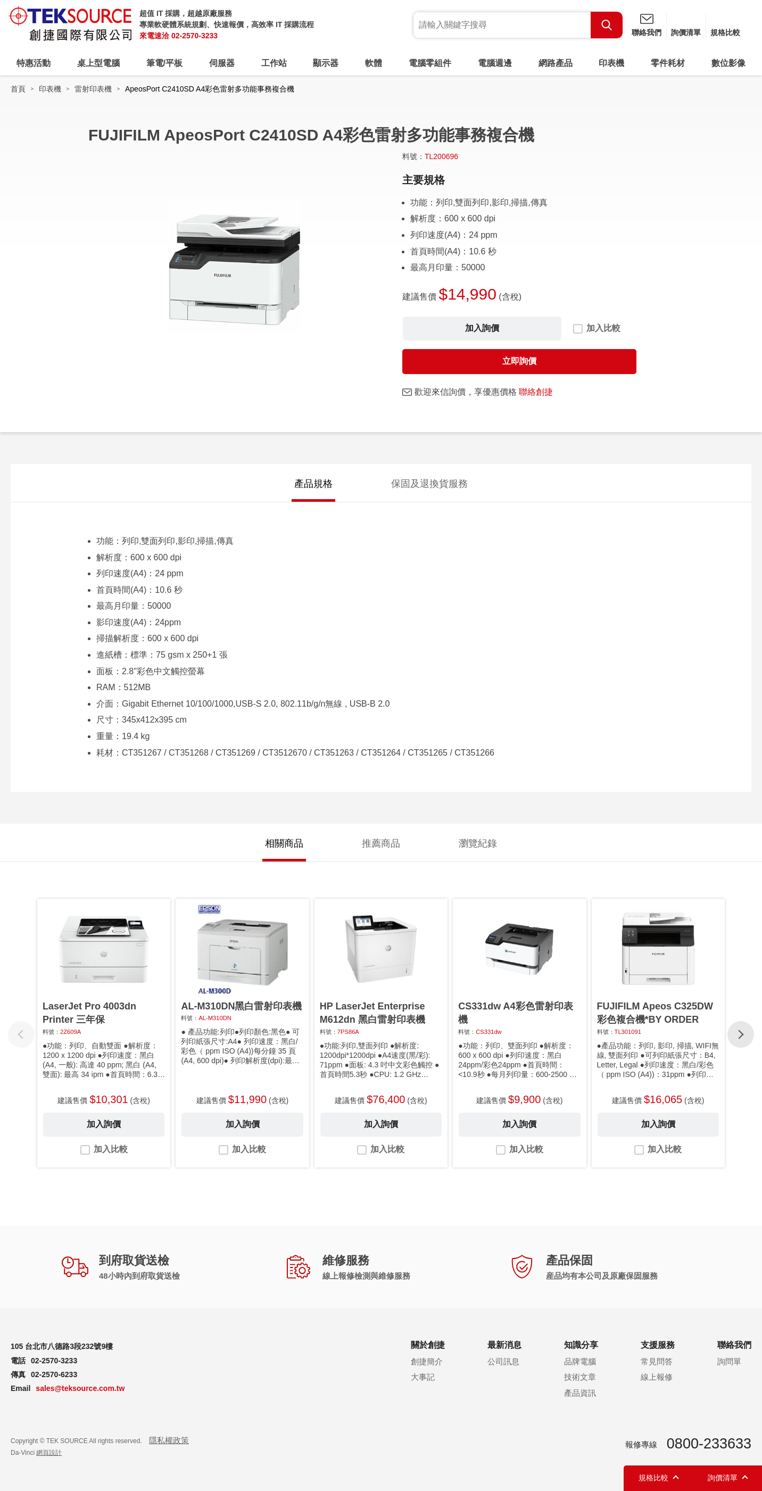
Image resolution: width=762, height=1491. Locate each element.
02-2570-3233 (194, 35)
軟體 (373, 63)
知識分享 (581, 1344)
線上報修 (657, 1376)
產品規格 (313, 483)
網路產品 (556, 63)
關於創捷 (428, 1344)
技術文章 (580, 1376)
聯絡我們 (646, 32)
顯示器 (325, 63)
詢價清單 (686, 32)
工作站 (274, 63)
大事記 (423, 1376)
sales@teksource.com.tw (80, 1388)
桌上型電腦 (98, 63)
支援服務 (658, 1344)
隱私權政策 (169, 1440)
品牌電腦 (580, 1361)
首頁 (18, 89)
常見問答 (657, 1361)
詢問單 (729, 1361)
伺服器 (222, 63)
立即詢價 (519, 361)
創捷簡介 (427, 1361)
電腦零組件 (430, 63)
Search (607, 25)
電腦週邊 (495, 63)
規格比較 (725, 32)
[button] (740, 1034)
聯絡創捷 (536, 391)
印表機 (611, 63)
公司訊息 (503, 1361)
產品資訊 (580, 1392)
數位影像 (728, 63)
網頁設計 (49, 1452)
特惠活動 (33, 63)
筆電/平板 (164, 63)
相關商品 (284, 843)
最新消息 (504, 1344)
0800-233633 (709, 1444)
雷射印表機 (93, 89)
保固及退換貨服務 (429, 483)
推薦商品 (381, 843)
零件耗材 (668, 63)
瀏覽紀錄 (478, 843)
